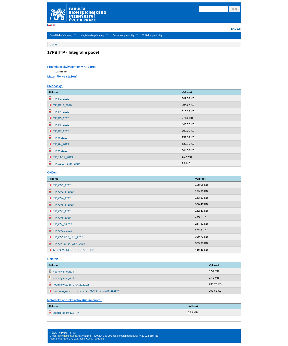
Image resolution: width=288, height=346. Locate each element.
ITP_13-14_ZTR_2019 (66, 163)
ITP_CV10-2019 (62, 230)
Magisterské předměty (93, 35)
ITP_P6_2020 (60, 124)
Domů (53, 44)
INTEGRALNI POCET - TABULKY (72, 250)
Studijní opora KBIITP (65, 312)
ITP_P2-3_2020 (62, 105)
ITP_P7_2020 (60, 131)
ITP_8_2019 (59, 137)
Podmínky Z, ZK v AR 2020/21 (70, 284)
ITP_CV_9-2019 (62, 224)
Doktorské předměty (124, 35)
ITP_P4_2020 (60, 111)
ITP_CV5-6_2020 (63, 204)
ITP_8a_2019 (60, 144)
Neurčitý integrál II (63, 278)
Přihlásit (236, 29)
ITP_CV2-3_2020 (63, 191)
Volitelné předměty (152, 35)
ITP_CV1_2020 (61, 185)
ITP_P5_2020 (60, 118)
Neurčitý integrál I (63, 271)
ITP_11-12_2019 (62, 157)
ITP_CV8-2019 (61, 217)
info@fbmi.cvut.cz (67, 335)
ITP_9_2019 (59, 150)
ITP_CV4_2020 (61, 198)
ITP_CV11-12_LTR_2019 (67, 237)
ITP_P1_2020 (60, 98)
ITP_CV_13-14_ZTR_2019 (68, 243)
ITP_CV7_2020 (61, 211)
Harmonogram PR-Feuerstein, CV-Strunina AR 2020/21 (86, 291)
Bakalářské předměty (61, 35)
